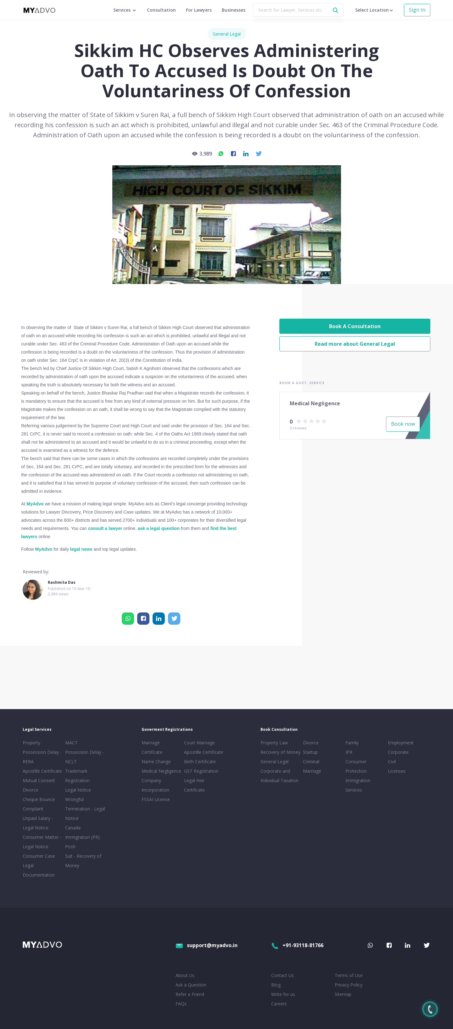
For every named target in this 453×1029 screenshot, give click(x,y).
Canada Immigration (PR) (82, 832)
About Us (185, 975)
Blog (276, 985)
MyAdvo (34, 503)
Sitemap (343, 994)
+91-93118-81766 (297, 945)
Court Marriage (199, 743)
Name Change (156, 762)
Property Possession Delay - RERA (42, 752)
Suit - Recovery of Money (83, 860)
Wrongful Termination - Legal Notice (85, 808)
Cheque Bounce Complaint (39, 804)
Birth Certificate (200, 762)
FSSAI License (156, 799)
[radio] (298, 421)
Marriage (312, 771)
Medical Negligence (161, 771)
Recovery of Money (280, 752)
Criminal (311, 762)
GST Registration (201, 771)
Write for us (283, 994)
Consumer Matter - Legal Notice (42, 842)
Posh (70, 847)
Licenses (396, 771)
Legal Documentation (39, 870)
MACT (71, 743)
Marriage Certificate (152, 747)
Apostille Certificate (42, 771)
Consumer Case (39, 856)
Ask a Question (191, 985)
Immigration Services (357, 785)
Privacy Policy (348, 985)
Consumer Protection (356, 766)
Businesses (233, 10)
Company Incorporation (155, 785)
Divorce (311, 743)
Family (352, 743)
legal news (81, 549)
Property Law (274, 743)
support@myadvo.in (207, 945)
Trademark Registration (77, 775)
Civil (392, 762)
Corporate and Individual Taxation (279, 775)
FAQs (181, 1004)
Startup (310, 752)
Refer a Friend (190, 994)
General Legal (227, 34)
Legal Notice (78, 790)
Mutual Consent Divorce (39, 785)
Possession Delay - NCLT (84, 757)
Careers (279, 1004)
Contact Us (282, 975)
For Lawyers (199, 10)
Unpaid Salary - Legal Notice (38, 823)
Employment (401, 743)
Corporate (398, 752)
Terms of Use (349, 975)
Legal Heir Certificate (194, 785)
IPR (348, 752)
